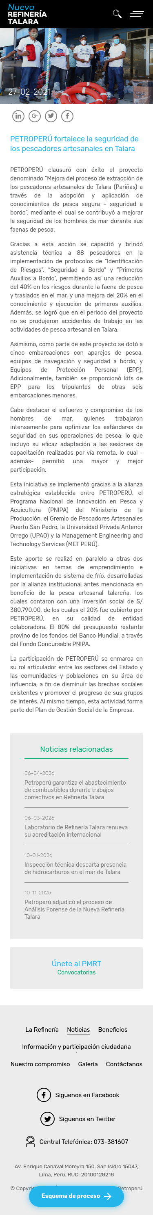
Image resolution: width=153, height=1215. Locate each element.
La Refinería (42, 1029)
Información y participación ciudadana (76, 1046)
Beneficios (112, 1029)
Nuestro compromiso (40, 1064)
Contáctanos (124, 1064)
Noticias (78, 1029)
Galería (88, 1064)
